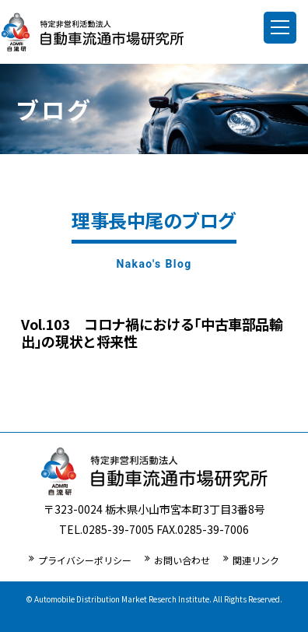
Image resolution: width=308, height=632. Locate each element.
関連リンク (256, 560)
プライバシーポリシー (84, 560)
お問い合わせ (182, 560)
